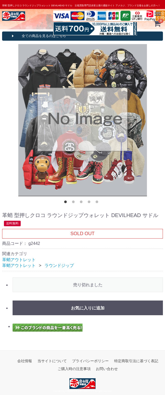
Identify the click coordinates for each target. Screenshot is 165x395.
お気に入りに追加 (87, 308)
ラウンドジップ (59, 265)
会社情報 (24, 361)
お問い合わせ (107, 369)
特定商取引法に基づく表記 (136, 361)
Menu (158, 11)
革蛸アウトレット (19, 259)
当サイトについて (52, 361)
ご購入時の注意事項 (74, 369)
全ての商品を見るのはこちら (44, 36)
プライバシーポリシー (90, 361)
